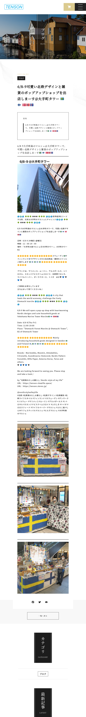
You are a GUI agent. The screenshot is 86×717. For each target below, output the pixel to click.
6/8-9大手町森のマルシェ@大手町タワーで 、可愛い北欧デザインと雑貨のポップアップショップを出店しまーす (43, 128)
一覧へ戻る (43, 616)
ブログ (21, 78)
